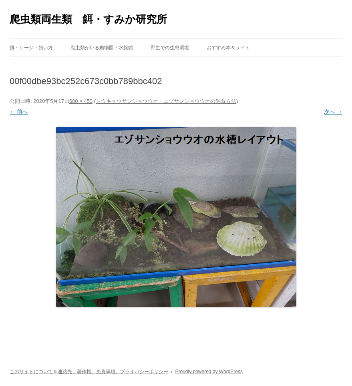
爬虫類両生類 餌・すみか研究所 (88, 19)
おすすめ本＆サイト (228, 47)
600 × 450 (81, 101)
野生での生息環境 (170, 47)
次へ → (333, 112)
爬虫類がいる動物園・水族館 (101, 47)
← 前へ (19, 112)
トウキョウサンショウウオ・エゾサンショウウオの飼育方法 (166, 101)
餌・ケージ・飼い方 (31, 47)
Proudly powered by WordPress (209, 371)
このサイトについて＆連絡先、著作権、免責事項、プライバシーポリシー (89, 371)
